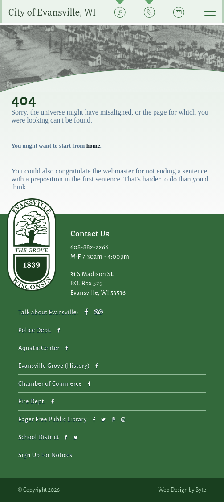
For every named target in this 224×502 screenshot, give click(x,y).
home (93, 145)
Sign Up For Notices (45, 455)
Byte (200, 490)
